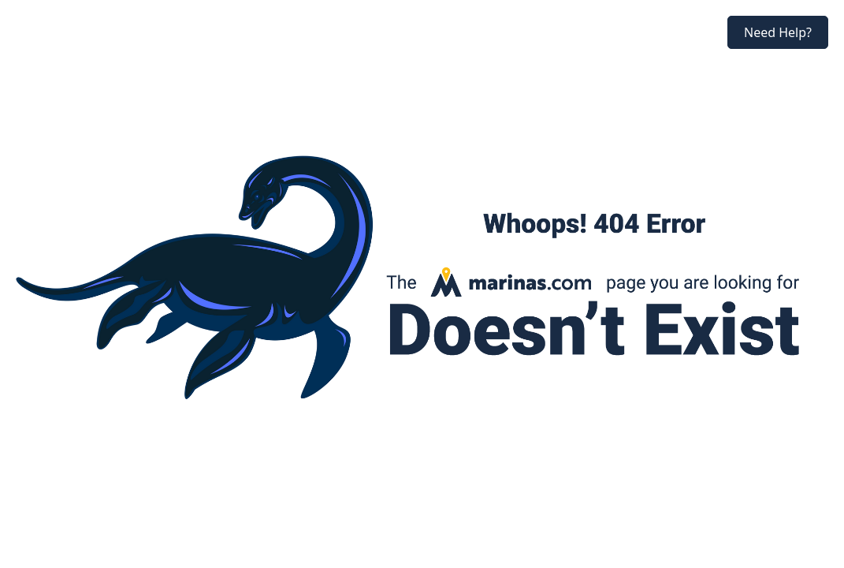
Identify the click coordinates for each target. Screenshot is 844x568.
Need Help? (778, 32)
